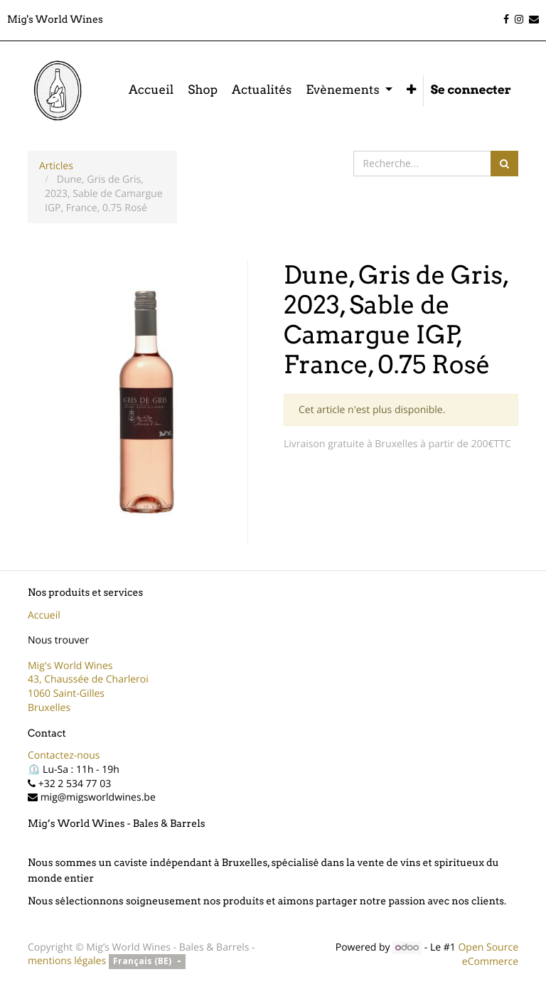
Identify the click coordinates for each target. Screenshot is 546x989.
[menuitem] (151, 91)
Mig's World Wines (70, 666)
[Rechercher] (504, 163)
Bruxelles (49, 708)
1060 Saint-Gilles (66, 693)
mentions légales (67, 961)
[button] (411, 91)
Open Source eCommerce (488, 954)
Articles (56, 166)
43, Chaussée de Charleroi (88, 679)
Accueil (44, 615)
